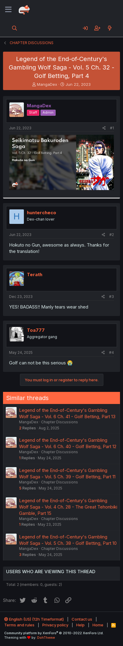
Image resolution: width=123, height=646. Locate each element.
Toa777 (36, 330)
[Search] (14, 28)
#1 (112, 128)
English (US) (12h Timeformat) (34, 619)
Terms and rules (19, 624)
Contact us (82, 619)
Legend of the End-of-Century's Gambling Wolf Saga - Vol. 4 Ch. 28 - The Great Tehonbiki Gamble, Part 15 (68, 507)
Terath (34, 274)
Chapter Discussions (59, 422)
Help (80, 624)
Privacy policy (55, 624)
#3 (111, 296)
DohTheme (46, 637)
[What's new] (109, 28)
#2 (111, 234)
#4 (111, 352)
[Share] (104, 128)
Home (97, 624)
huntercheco (41, 212)
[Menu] (8, 9)
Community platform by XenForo (54, 633)
